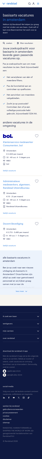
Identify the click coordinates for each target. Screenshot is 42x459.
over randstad (9, 338)
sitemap (6, 422)
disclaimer (7, 419)
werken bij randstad (11, 406)
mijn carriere (8, 331)
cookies (6, 416)
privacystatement (10, 412)
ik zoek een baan (10, 316)
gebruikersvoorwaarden (13, 409)
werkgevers (8, 323)
